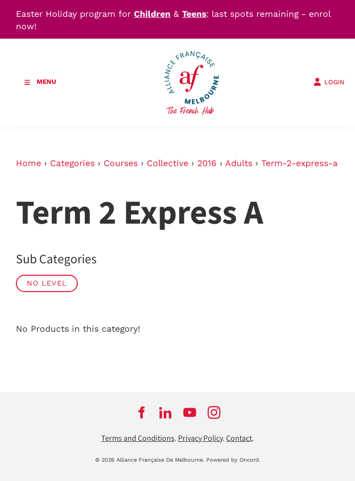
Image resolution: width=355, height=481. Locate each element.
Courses (121, 163)
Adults (238, 163)
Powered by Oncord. (233, 460)
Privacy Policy (200, 438)
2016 (207, 163)
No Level (47, 283)
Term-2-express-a (299, 163)
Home (28, 163)
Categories (72, 163)
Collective (167, 163)
